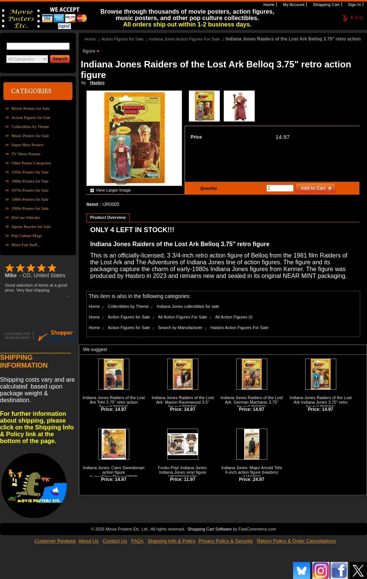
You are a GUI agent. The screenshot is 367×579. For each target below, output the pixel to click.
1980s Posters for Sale (30, 199)
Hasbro (97, 82)
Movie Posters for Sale (30, 108)
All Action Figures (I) (233, 317)
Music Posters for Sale (30, 135)
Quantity (207, 188)
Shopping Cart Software (209, 528)
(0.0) (356, 17)
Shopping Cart (325, 4)
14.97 (282, 137)
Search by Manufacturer (180, 327)
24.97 (258, 479)
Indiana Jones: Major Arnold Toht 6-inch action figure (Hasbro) (251, 469)
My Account (293, 4)
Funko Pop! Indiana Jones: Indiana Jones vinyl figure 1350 (182, 472)
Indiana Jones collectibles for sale (188, 306)
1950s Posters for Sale (30, 172)
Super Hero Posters (27, 144)
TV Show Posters (26, 153)
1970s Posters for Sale (30, 190)
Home (268, 4)
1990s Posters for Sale (30, 208)
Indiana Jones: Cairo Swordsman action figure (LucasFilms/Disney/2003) (113, 472)
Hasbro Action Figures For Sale (239, 327)
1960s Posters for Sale (30, 181)
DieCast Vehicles (25, 217)
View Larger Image (113, 190)
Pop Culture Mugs (26, 235)
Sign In (354, 4)
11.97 (189, 479)
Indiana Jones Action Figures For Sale (184, 39)
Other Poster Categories (31, 163)
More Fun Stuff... (26, 244)
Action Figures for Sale (30, 117)
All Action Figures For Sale (182, 317)
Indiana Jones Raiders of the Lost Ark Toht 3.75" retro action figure (114, 402)
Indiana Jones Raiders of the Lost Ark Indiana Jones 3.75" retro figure (321, 402)
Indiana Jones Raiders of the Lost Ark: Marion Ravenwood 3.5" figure (183, 402)
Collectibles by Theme (30, 126)
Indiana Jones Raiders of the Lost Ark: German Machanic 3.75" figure (252, 402)
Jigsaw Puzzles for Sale (31, 226)
